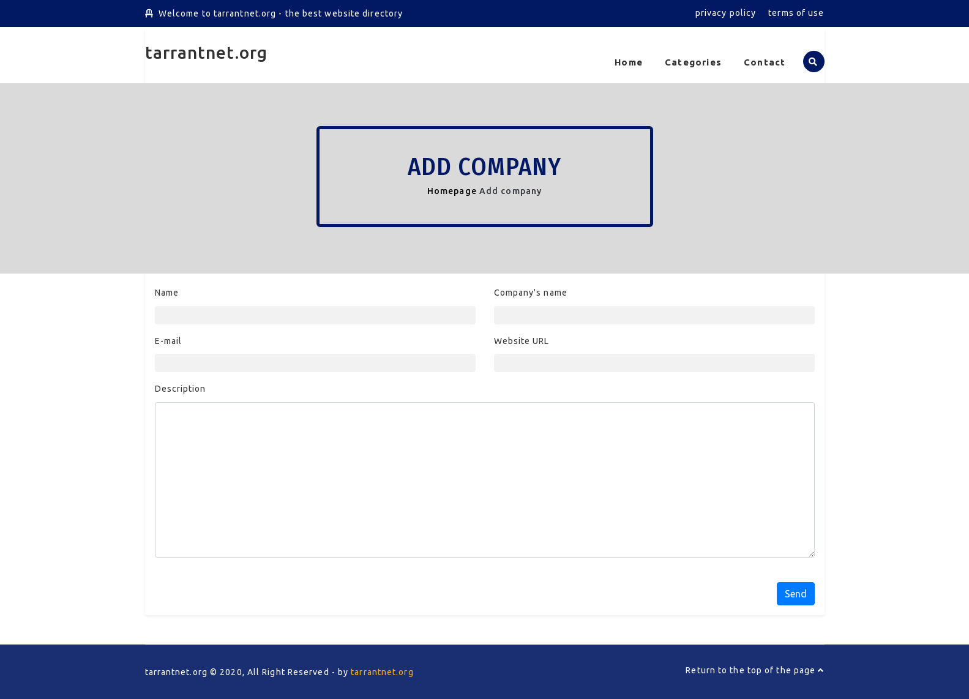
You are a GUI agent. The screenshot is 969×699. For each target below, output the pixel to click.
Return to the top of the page (755, 670)
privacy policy (725, 13)
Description (180, 389)
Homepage (452, 191)
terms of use (796, 13)
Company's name (530, 292)
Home (629, 62)
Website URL (522, 341)
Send (796, 593)
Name (167, 292)
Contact (764, 62)
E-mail (168, 341)
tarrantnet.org (206, 52)
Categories (693, 62)
